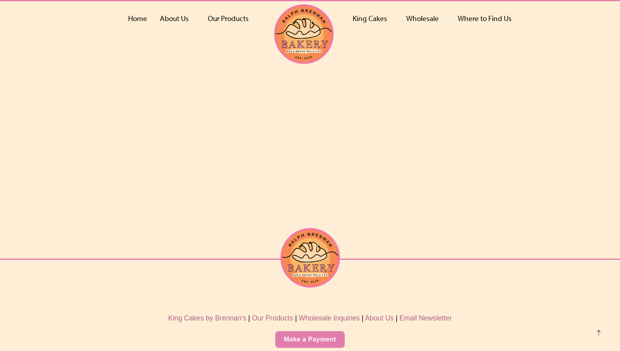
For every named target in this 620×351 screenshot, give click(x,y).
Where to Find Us (485, 18)
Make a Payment (310, 339)
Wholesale (422, 18)
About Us (174, 18)
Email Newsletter (425, 318)
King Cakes (370, 18)
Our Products (228, 18)
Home (137, 18)
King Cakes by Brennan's (207, 318)
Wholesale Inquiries (329, 318)
